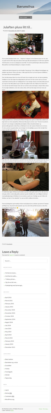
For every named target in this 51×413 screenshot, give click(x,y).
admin (23, 30)
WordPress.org (9, 399)
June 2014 (8, 328)
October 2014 (9, 316)
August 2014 (9, 322)
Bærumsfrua (25, 6)
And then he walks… (11, 276)
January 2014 (9, 344)
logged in (11, 255)
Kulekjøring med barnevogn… (14, 285)
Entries (8, 393)
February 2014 (9, 341)
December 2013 (10, 347)
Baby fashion (9, 359)
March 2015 (8, 300)
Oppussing (8, 378)
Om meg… (45, 409)
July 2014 (8, 325)
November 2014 (10, 313)
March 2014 (8, 338)
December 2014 (10, 310)
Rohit (12, 410)
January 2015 (9, 307)
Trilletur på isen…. (10, 279)
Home (40, 409)
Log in (7, 390)
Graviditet (8, 365)
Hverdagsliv (9, 244)
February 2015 (9, 303)
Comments (9, 396)
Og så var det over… (11, 282)
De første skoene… (11, 273)
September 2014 (10, 319)
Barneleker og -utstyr (11, 362)
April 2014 (8, 335)
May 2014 (8, 331)
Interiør (7, 375)
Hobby (7, 368)
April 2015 (8, 297)
